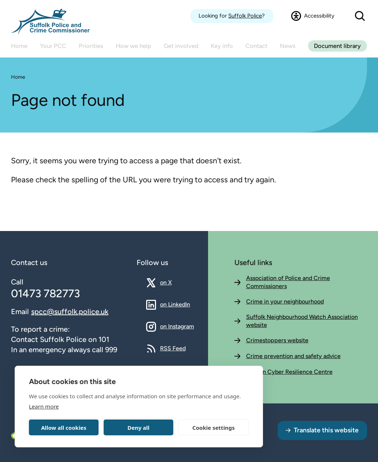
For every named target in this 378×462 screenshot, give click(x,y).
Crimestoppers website (277, 340)
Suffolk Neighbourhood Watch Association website (302, 320)
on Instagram (177, 326)
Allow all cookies (63, 427)
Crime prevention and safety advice (293, 356)
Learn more (44, 406)
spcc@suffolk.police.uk (69, 311)
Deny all (138, 427)
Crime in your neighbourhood (285, 301)
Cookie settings (213, 427)
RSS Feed (173, 348)
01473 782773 (45, 293)
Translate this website (326, 430)
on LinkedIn (175, 304)
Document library (337, 45)
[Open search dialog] (359, 16)
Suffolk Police (245, 15)
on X (172, 282)
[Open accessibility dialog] (313, 16)
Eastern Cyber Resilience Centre (289, 371)
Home (18, 77)
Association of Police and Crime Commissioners (288, 282)
